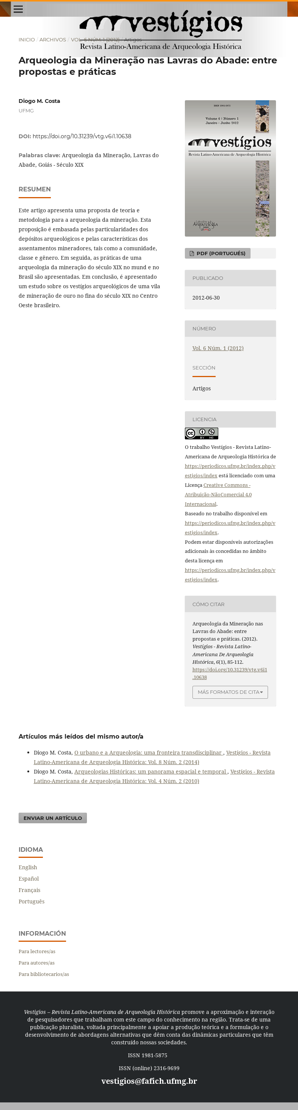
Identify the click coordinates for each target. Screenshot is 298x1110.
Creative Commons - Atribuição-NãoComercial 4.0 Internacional (218, 494)
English (28, 867)
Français (29, 890)
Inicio (27, 39)
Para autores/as (37, 962)
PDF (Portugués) (220, 253)
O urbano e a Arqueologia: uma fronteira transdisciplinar (148, 752)
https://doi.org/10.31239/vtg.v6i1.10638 (82, 136)
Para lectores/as (37, 951)
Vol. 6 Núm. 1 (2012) (95, 39)
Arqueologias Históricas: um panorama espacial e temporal (150, 771)
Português (31, 901)
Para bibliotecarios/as (44, 974)
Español (29, 878)
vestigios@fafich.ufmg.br (149, 1081)
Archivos (52, 39)
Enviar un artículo (53, 818)
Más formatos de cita (228, 692)
